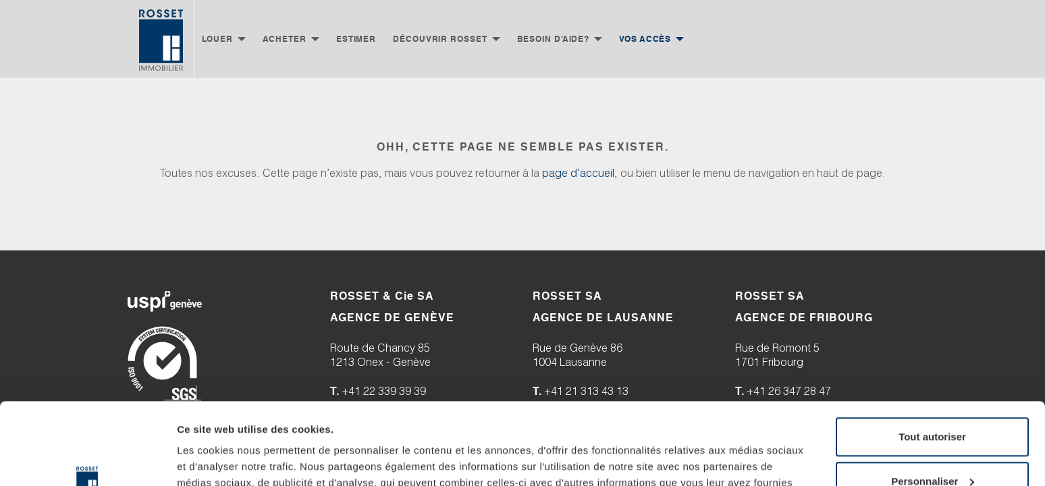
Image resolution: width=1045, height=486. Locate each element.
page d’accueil (578, 174)
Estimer (356, 39)
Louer (217, 39)
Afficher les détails (222, 421)
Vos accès (645, 39)
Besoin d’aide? (553, 39)
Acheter (284, 39)
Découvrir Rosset (440, 39)
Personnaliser (932, 366)
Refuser (932, 410)
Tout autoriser (932, 322)
